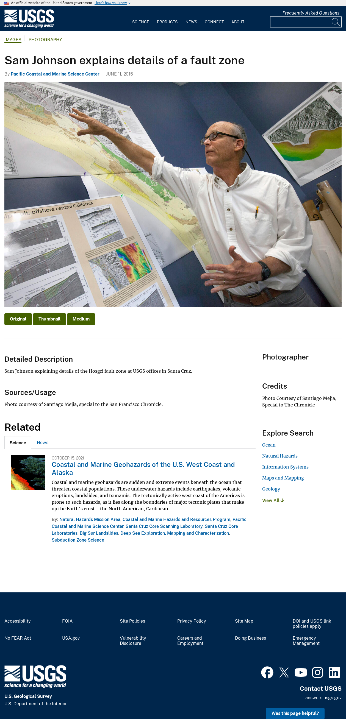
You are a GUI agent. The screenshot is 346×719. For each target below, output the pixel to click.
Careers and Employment (190, 641)
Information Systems (285, 467)
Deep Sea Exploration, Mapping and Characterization (174, 533)
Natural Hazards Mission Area (89, 519)
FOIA (67, 621)
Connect (214, 22)
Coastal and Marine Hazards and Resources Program (176, 519)
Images (12, 39)
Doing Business (250, 638)
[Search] (336, 21)
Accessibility (17, 621)
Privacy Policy (191, 621)
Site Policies (132, 621)
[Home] (29, 26)
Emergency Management (306, 641)
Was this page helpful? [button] (295, 713)
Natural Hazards (280, 456)
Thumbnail (49, 319)
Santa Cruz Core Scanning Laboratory (164, 526)
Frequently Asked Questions (311, 13)
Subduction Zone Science (78, 540)
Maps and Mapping (283, 478)
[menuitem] (140, 18)
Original (18, 319)
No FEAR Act (17, 638)
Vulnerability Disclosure (133, 641)
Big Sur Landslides (99, 533)
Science (140, 22)
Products (167, 22)
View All (273, 500)
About (237, 22)
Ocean (269, 445)
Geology (271, 489)
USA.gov (71, 638)
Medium (81, 319)
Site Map (244, 621)
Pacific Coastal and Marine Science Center (55, 74)
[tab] (17, 442)
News (191, 22)
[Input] (306, 21)
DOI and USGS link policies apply (312, 624)
